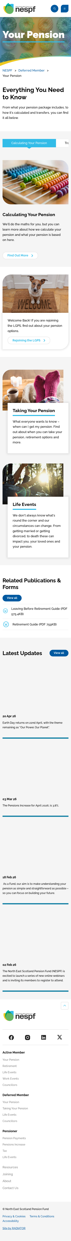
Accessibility (11, 1221)
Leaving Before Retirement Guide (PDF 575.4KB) (39, 611)
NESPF (7, 70)
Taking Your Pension (15, 1108)
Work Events (11, 1078)
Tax (5, 1150)
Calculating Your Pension (29, 143)
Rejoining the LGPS (26, 340)
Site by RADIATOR (14, 1228)
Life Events (9, 1072)
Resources (10, 1167)
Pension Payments (14, 1138)
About (7, 1181)
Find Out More (17, 255)
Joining (8, 1174)
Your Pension (11, 1059)
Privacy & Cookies (14, 1216)
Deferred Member (31, 70)
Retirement (10, 1066)
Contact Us (10, 1188)
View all (12, 598)
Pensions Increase (14, 1144)
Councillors (10, 1085)
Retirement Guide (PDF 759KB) (35, 624)
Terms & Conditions (42, 1216)
